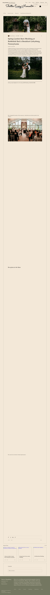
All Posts (4, 13)
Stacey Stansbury (5, 2)
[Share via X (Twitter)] (10, 537)
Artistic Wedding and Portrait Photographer (12, 3)
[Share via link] (15, 537)
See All (46, 545)
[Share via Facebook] (8, 537)
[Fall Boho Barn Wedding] (40, 551)
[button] (40, 6)
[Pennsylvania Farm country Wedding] (25, 551)
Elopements (17, 13)
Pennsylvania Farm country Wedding (24, 557)
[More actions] (41, 35)
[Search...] (40, 4)
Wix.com (9, 592)
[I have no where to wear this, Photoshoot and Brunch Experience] (10, 551)
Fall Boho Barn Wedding (39, 556)
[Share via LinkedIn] (12, 537)
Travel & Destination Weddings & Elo (25, 13)
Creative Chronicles (10, 13)
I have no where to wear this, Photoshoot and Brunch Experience (10, 557)
